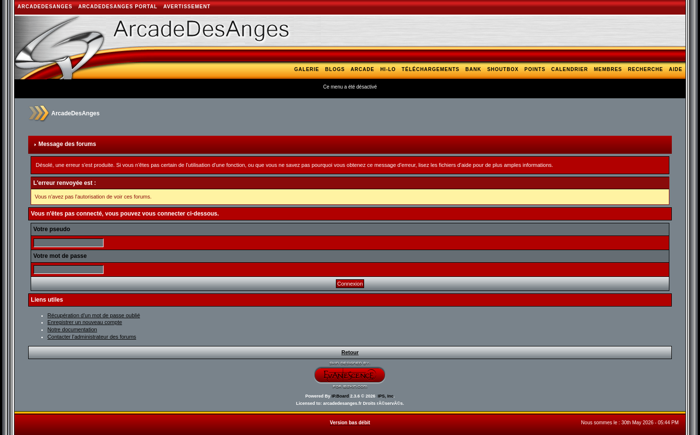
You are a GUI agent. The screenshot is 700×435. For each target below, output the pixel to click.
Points (535, 69)
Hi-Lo (388, 69)
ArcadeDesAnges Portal (118, 6)
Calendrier (569, 69)
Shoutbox (503, 69)
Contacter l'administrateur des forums (92, 337)
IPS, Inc (386, 396)
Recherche (645, 69)
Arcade (362, 69)
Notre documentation (72, 329)
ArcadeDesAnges (45, 6)
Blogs (335, 69)
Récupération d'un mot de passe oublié (94, 315)
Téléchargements (430, 69)
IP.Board (340, 396)
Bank (473, 69)
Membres (608, 69)
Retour (349, 352)
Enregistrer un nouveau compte (85, 322)
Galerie (306, 69)
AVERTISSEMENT (186, 6)
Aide (675, 69)
